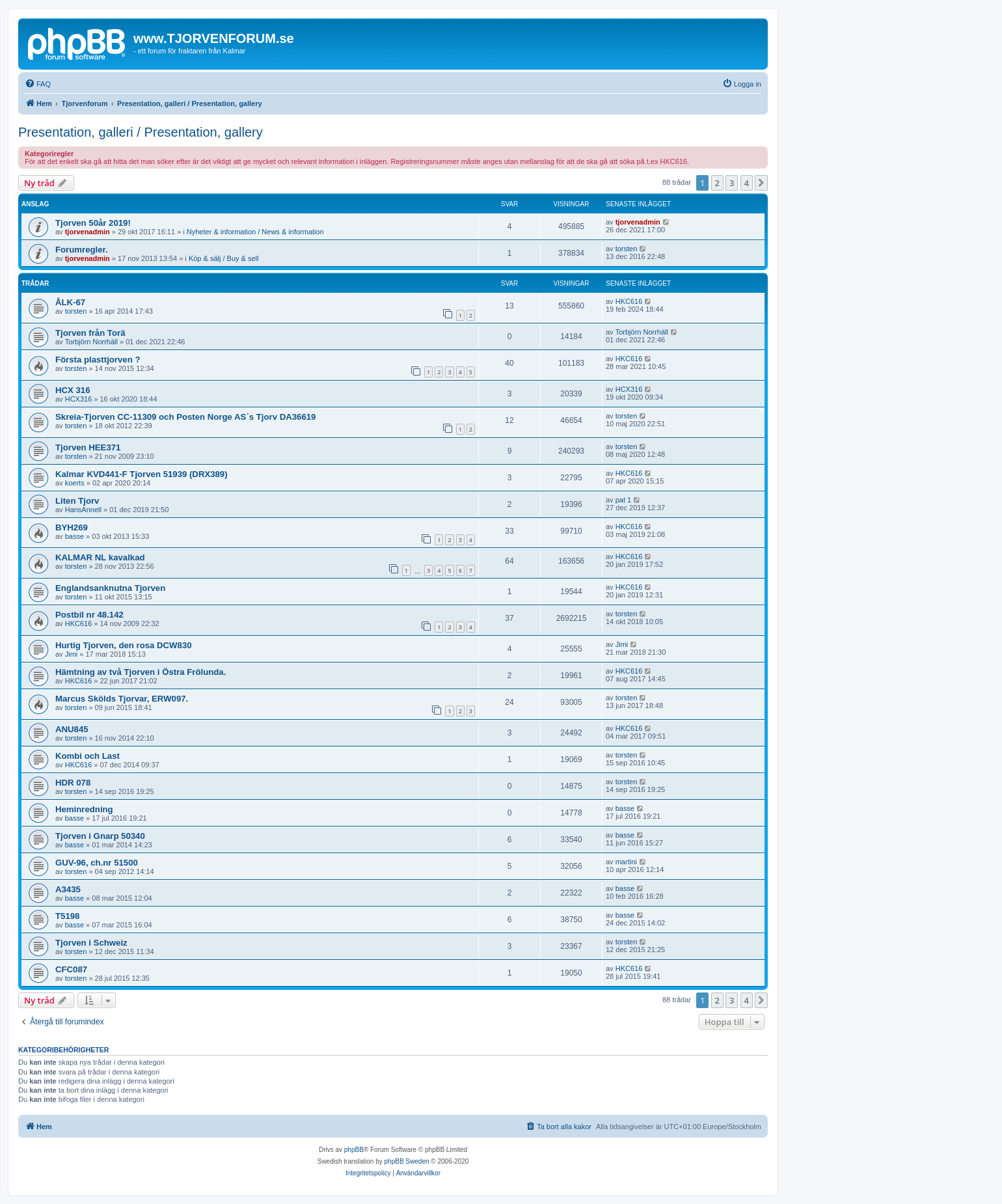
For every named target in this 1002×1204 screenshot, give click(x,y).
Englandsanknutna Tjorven (110, 588)
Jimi (71, 654)
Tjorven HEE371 (87, 447)
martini (626, 862)
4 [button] (746, 183)
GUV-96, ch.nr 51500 (96, 863)
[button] (761, 183)
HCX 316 (72, 390)
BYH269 (71, 527)
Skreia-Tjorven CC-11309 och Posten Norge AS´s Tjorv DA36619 (185, 417)
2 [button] (717, 183)
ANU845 (71, 729)
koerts (75, 483)
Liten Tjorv (77, 501)
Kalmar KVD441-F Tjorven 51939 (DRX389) (141, 474)
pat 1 (623, 500)
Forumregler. (81, 249)
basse (74, 536)
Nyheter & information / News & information (255, 232)
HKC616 (629, 301)
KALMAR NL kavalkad (100, 557)
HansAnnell (83, 509)
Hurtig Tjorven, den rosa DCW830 (123, 645)
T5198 (67, 916)
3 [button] (731, 183)
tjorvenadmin (87, 232)
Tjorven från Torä (90, 333)
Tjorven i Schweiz (91, 943)
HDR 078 (72, 782)
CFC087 (71, 969)
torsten (627, 249)
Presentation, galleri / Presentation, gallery (140, 132)
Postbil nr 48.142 (89, 615)
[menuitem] (38, 84)
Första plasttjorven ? (97, 359)
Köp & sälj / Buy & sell (224, 258)
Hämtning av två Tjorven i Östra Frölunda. (140, 672)
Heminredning (84, 809)
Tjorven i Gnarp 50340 (100, 836)
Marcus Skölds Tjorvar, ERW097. (121, 699)
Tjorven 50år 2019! (93, 223)
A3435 (68, 889)
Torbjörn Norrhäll (91, 342)
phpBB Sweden (407, 1161)
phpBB (354, 1149)
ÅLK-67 (70, 302)
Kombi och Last (87, 756)
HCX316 (78, 399)
